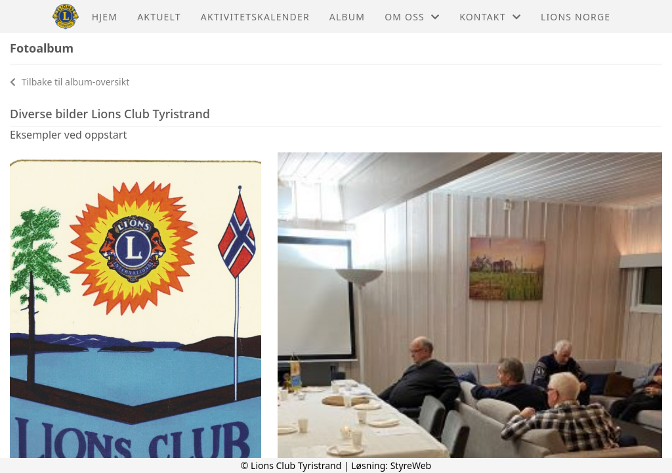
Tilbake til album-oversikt (69, 82)
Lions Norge (575, 17)
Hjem (104, 17)
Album (347, 17)
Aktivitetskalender (255, 17)
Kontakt (490, 17)
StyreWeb (411, 465)
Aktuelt (159, 17)
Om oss (412, 17)
